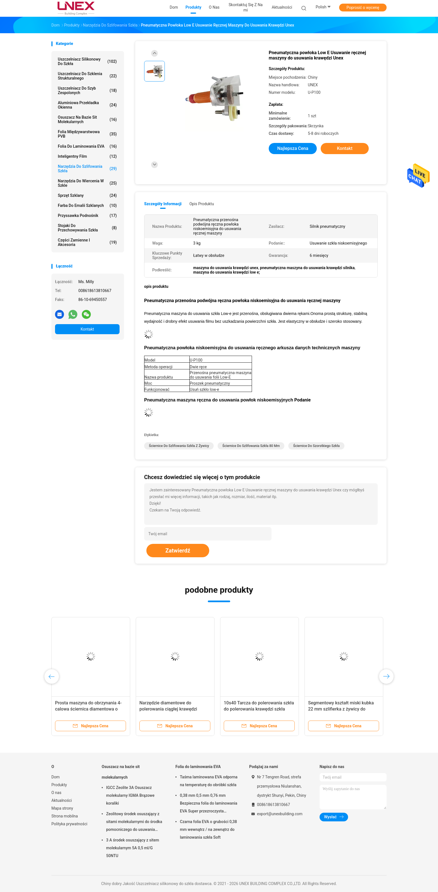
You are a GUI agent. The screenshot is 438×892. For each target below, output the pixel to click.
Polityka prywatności (69, 824)
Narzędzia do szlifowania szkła (87, 168)
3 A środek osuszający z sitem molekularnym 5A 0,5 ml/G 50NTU (132, 848)
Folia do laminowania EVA (87, 146)
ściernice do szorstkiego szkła (316, 446)
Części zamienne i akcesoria (87, 242)
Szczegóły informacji (163, 204)
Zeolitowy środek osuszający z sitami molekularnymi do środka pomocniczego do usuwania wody (134, 822)
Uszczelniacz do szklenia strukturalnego (87, 75)
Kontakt (87, 329)
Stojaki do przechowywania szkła (87, 227)
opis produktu (201, 204)
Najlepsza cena (292, 148)
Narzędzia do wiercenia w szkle (87, 183)
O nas (56, 792)
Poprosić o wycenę (362, 7)
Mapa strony (62, 808)
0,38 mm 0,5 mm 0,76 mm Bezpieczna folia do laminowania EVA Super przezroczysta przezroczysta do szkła (208, 804)
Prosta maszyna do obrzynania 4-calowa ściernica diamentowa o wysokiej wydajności (88, 709)
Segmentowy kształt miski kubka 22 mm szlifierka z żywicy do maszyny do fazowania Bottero (341, 709)
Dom (55, 777)
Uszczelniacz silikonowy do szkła (87, 61)
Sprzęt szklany (87, 195)
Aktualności (61, 800)
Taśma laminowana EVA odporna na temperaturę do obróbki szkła (208, 781)
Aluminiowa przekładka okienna (87, 105)
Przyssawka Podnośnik (87, 215)
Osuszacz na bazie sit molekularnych (87, 119)
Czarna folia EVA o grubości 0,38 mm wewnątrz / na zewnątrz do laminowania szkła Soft (208, 829)
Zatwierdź (177, 550)
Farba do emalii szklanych (87, 205)
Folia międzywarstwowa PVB (87, 134)
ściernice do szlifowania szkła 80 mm (251, 446)
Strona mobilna (64, 816)
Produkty (59, 785)
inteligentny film (87, 156)
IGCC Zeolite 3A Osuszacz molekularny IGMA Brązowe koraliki (130, 795)
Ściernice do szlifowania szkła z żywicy (179, 446)
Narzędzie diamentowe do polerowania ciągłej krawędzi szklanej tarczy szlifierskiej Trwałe (173, 709)
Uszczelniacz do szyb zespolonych (87, 90)
